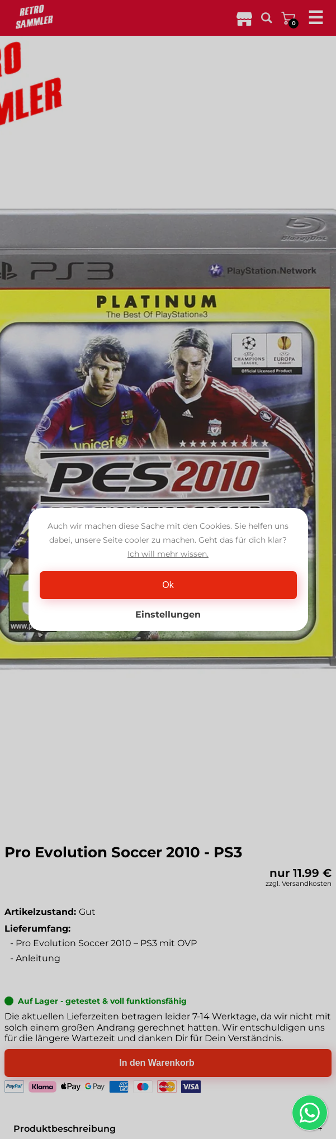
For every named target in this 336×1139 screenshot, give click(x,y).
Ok (167, 585)
